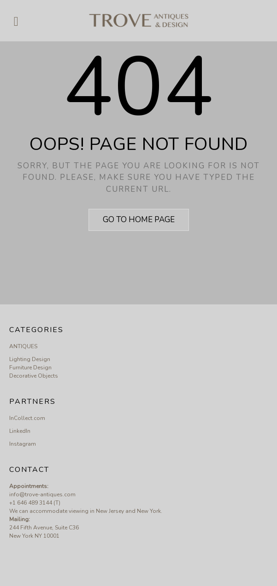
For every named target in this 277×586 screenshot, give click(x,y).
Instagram (22, 444)
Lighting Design (29, 359)
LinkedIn (19, 431)
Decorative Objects (33, 375)
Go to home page (139, 219)
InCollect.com (27, 418)
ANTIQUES (23, 346)
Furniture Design (30, 367)
